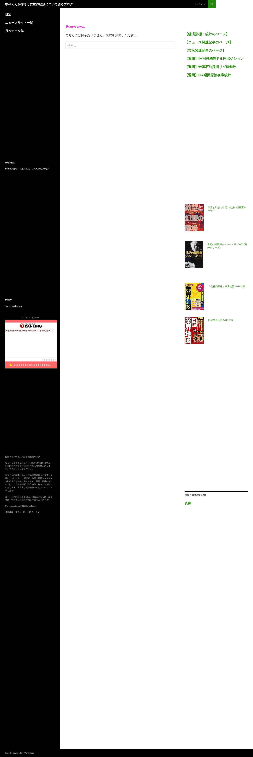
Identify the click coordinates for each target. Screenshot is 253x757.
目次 (8, 14)
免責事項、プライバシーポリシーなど (22, 512)
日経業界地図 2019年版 (220, 320)
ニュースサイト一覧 (19, 22)
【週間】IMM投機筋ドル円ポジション (214, 58)
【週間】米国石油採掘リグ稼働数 (210, 67)
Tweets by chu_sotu (13, 306)
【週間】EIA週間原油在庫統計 (208, 75)
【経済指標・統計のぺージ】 (207, 34)
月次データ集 (14, 31)
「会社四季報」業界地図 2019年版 (226, 286)
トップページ (200, 4)
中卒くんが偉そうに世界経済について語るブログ (39, 4)
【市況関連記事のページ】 (205, 50)
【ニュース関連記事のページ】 (209, 42)
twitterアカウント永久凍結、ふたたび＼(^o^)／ (27, 168)
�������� (49, 360)
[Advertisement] (210, 142)
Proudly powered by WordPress (19, 753)
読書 (188, 503)
